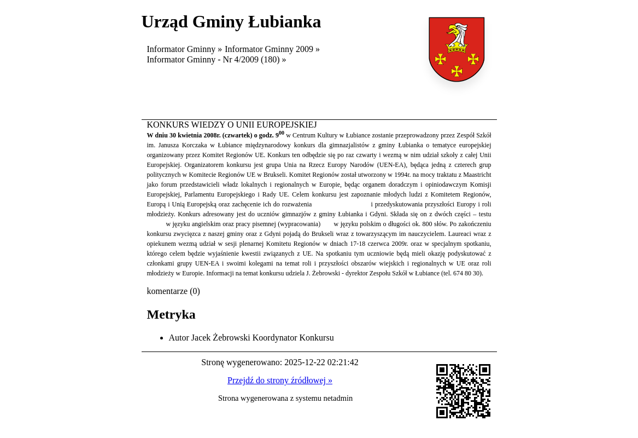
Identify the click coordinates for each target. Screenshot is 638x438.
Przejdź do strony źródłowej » (279, 380)
